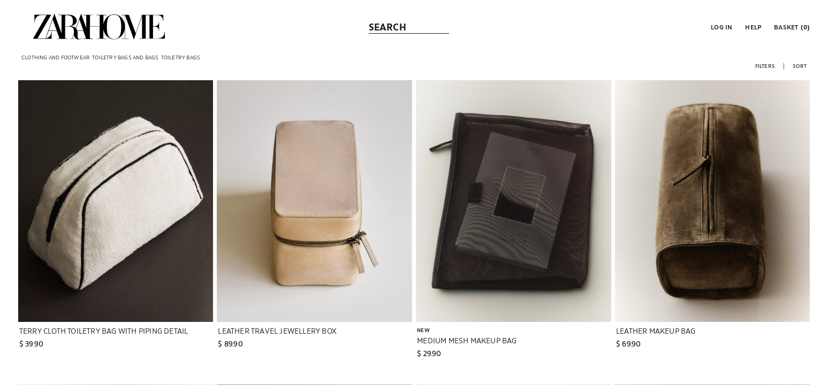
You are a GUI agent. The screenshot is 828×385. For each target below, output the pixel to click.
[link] (99, 27)
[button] (720, 26)
